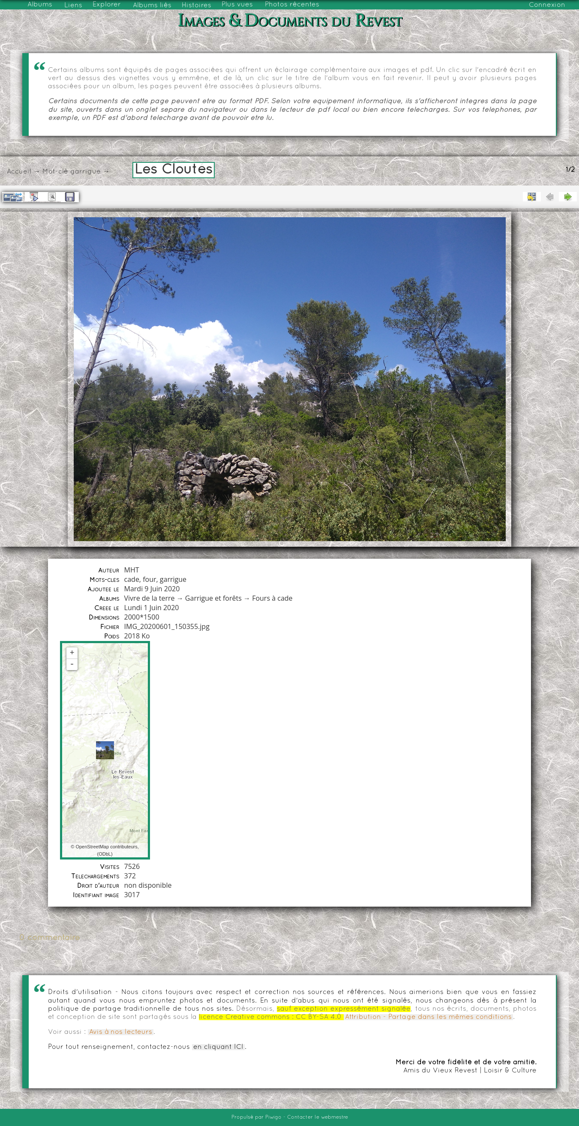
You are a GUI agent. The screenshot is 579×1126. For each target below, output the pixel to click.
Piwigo (273, 1117)
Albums (39, 5)
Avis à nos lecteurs (120, 1032)
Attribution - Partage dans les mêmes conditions (428, 1017)
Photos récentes (292, 5)
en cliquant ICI (218, 1047)
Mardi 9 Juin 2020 (152, 588)
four (149, 579)
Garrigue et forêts (213, 598)
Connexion (547, 5)
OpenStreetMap (92, 846)
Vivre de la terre (149, 598)
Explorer (107, 5)
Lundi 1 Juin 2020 (151, 607)
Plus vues (237, 5)
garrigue (85, 172)
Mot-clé (55, 172)
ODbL (105, 853)
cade (131, 579)
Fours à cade (272, 598)
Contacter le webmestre (317, 1117)
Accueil (19, 172)
